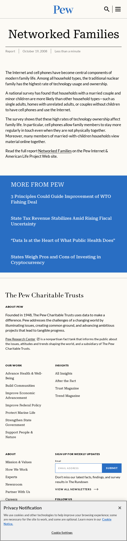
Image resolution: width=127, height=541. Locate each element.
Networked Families (55, 150)
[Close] (120, 508)
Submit (112, 467)
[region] (63, 521)
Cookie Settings (62, 532)
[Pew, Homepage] (63, 9)
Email (58, 460)
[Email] (78, 467)
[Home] (44, 294)
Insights (62, 365)
